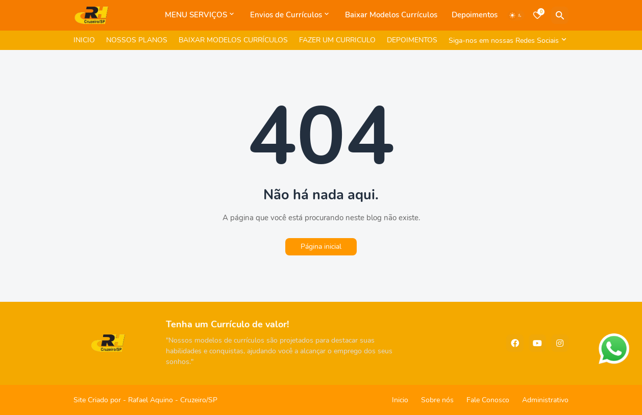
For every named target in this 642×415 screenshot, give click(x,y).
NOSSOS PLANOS (136, 40)
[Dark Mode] (516, 15)
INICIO (84, 40)
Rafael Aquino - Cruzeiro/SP (172, 400)
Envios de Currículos (286, 15)
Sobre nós (437, 400)
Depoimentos (475, 15)
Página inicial (321, 246)
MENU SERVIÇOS (196, 15)
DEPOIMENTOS (412, 40)
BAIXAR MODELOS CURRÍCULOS (233, 40)
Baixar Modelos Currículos (391, 15)
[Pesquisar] (560, 15)
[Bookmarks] (537, 15)
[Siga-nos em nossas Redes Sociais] (506, 40)
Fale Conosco (487, 400)
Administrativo (545, 400)
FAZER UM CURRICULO (337, 40)
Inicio (400, 400)
